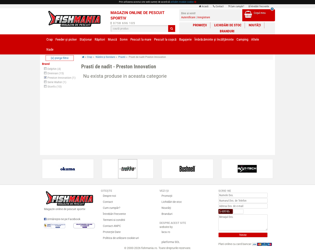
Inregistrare (203, 17)
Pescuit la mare (140, 39)
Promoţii (200, 25)
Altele (255, 39)
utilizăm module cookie (182, 2)
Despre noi (109, 195)
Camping (242, 39)
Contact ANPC (112, 226)
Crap (49, 39)
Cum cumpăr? (236, 6)
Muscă (112, 39)
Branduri (227, 31)
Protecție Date (112, 232)
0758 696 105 (122, 23)
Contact (218, 6)
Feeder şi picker (66, 39)
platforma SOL (171, 242)
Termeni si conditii (114, 219)
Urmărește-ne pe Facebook (62, 219)
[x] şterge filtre (60, 58)
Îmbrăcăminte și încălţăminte (214, 39)
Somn (124, 39)
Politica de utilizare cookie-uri (121, 238)
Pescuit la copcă (165, 39)
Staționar (86, 39)
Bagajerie (185, 39)
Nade (49, 49)
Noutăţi (255, 25)
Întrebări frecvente (259, 6)
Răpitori (100, 39)
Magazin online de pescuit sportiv (69, 200)
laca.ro (166, 232)
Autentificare (188, 17)
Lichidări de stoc (227, 25)
